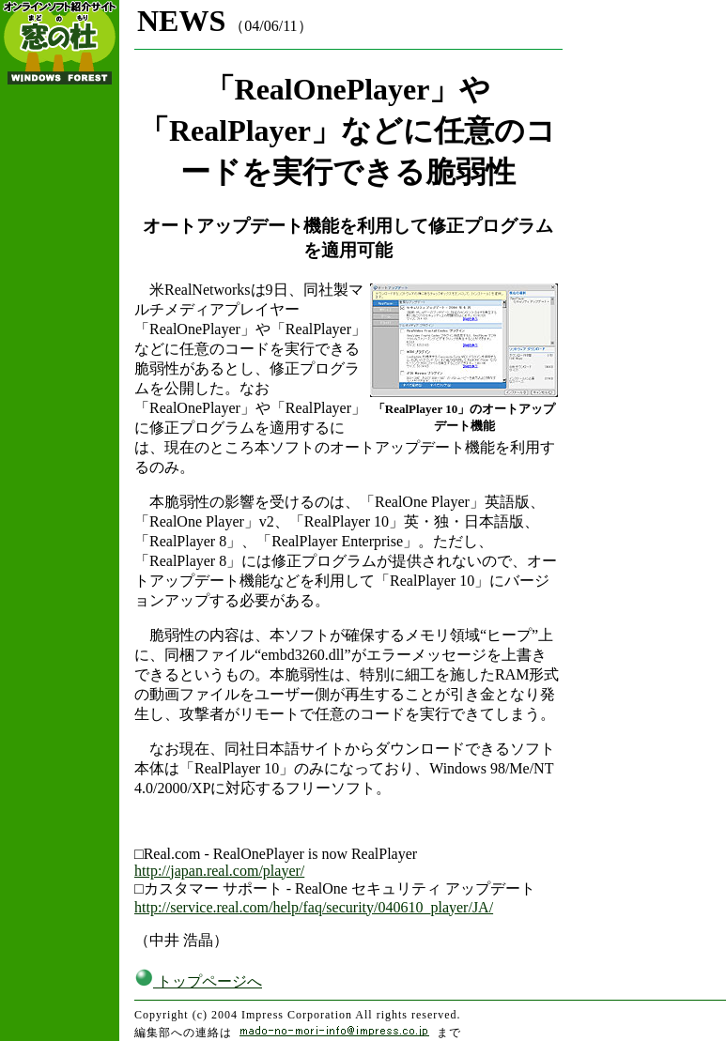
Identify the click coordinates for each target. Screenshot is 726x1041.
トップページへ (198, 981)
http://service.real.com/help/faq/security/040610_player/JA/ (313, 907)
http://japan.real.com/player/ (219, 871)
